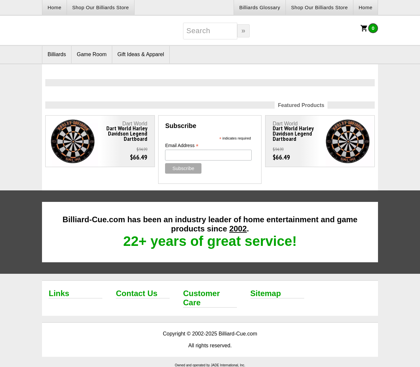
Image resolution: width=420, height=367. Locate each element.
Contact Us (137, 293)
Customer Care (201, 298)
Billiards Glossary (259, 7)
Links (59, 293)
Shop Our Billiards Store (100, 7)
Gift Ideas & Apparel (140, 54)
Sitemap (265, 293)
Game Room (92, 54)
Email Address (182, 145)
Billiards (57, 54)
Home (54, 7)
